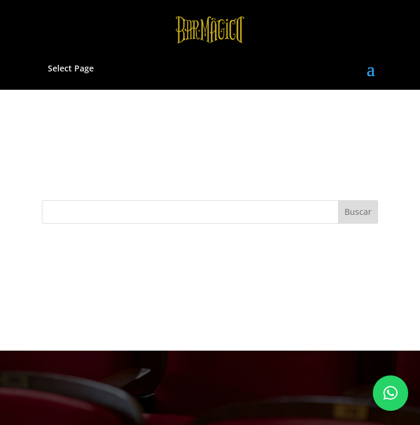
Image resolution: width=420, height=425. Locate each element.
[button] (390, 393)
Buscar (358, 211)
